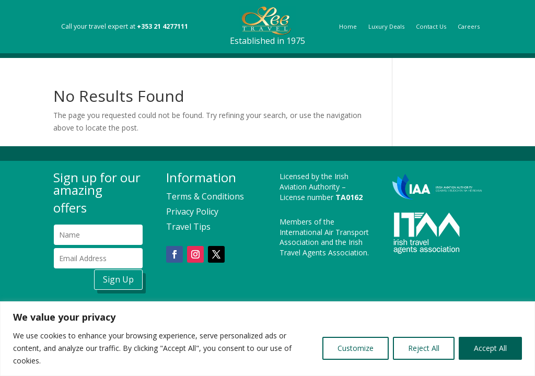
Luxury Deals (386, 26)
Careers (469, 26)
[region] (267, 338)
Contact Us (431, 26)
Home (348, 26)
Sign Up (118, 279)
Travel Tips (188, 226)
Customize (356, 348)
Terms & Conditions (205, 196)
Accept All (490, 348)
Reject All (423, 348)
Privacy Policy (192, 211)
